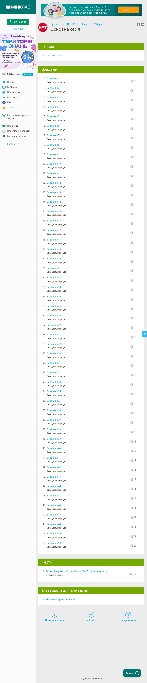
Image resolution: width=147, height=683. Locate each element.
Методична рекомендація (60, 599)
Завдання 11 (54, 173)
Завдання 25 (54, 305)
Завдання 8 (53, 144)
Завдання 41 (54, 457)
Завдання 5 (53, 116)
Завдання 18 (54, 239)
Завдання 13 (54, 192)
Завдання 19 (54, 249)
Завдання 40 (54, 448)
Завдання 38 (54, 429)
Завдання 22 (54, 277)
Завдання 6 (53, 125)
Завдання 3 (53, 97)
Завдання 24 (54, 296)
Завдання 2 (53, 87)
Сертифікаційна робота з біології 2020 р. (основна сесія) (76, 571)
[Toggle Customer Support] (132, 673)
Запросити (128, 10)
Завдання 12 (54, 182)
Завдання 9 (53, 154)
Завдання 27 (54, 325)
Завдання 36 (54, 410)
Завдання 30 (54, 353)
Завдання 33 (54, 381)
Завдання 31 (54, 362)
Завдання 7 (53, 135)
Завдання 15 (54, 211)
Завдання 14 (54, 201)
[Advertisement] (91, 644)
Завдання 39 (54, 438)
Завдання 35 (54, 400)
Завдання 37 (54, 419)
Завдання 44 (54, 486)
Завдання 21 (54, 268)
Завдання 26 (54, 315)
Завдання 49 (54, 533)
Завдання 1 (53, 78)
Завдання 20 (54, 258)
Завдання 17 (54, 230)
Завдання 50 (54, 543)
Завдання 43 (54, 476)
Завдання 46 (54, 505)
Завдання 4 (53, 106)
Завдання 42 (54, 467)
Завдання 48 (54, 524)
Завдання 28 (54, 334)
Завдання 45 (54, 495)
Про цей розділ (54, 55)
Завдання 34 (54, 391)
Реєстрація (18, 28)
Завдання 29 (54, 344)
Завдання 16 (54, 220)
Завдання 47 (54, 514)
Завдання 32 (54, 372)
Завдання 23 (54, 287)
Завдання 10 (54, 163)
